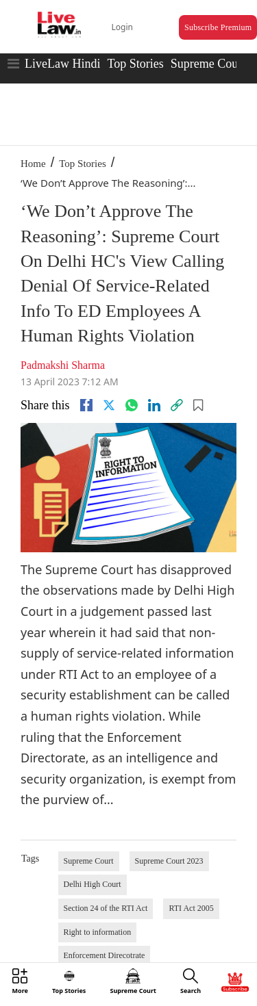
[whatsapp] (131, 405)
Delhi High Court (92, 884)
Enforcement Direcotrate (104, 955)
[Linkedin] (154, 405)
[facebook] (86, 405)
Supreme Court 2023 (169, 861)
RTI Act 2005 (191, 908)
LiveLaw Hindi (62, 63)
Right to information (98, 932)
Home (33, 163)
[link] (177, 405)
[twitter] (109, 405)
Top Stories (135, 63)
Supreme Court (208, 63)
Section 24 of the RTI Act (106, 908)
